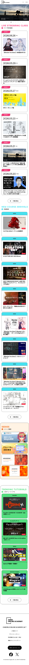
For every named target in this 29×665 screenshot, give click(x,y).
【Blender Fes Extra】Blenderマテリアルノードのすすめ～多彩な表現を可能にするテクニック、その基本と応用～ (14, 383)
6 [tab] (18, 22)
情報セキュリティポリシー (14, 640)
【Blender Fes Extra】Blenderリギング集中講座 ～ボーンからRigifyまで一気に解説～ (14, 332)
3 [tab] (11, 22)
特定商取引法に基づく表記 (14, 637)
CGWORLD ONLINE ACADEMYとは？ (15, 627)
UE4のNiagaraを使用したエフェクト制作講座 (14, 590)
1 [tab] (6, 22)
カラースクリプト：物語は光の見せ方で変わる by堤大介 (14, 307)
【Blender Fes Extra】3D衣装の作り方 (14, 52)
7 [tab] (20, 22)
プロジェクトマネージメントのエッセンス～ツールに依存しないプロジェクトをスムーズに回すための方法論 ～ (14, 192)
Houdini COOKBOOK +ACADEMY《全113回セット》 (14, 513)
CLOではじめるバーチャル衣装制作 (13, 231)
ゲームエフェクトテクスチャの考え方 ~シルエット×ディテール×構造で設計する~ (14, 81)
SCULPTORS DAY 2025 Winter (12, 256)
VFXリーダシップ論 (8, 108)
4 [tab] (13, 22)
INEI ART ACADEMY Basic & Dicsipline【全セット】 (14, 539)
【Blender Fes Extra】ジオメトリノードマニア (14, 357)
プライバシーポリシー (14, 634)
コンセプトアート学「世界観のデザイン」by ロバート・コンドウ (13, 407)
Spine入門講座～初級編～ (10, 564)
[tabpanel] (14, 12)
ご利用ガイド (14, 631)
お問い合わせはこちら (14, 648)
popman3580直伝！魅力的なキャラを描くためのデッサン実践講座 (14, 136)
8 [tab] (22, 22)
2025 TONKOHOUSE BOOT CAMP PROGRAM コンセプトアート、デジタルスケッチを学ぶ (14, 282)
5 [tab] (15, 22)
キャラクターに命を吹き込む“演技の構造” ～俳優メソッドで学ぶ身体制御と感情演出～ (14, 164)
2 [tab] (9, 22)
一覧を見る (15, 201)
